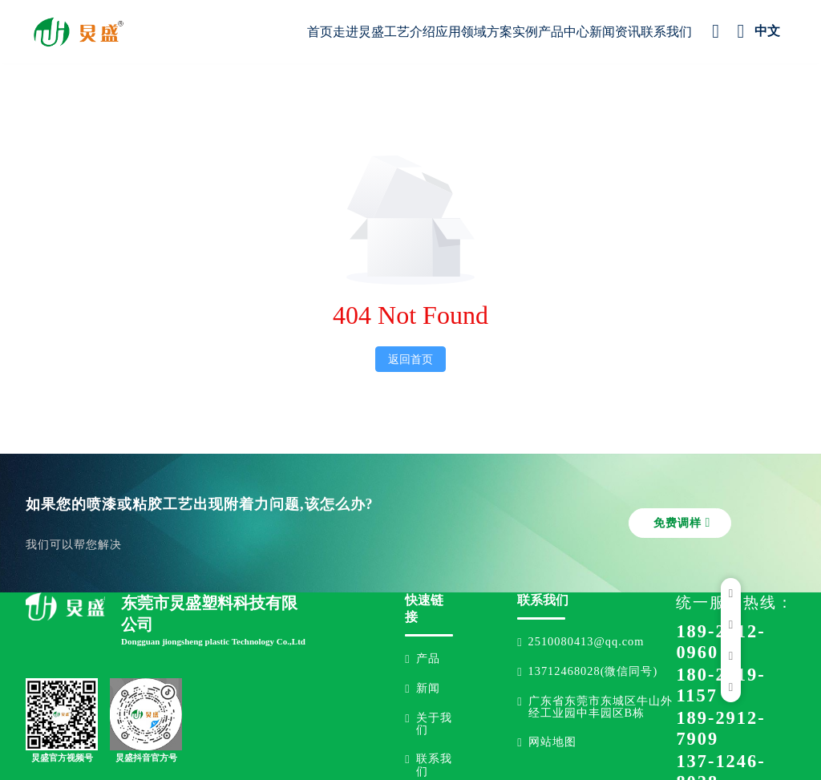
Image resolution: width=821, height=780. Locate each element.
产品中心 (563, 31)
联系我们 (666, 31)
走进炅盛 (358, 31)
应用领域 (461, 31)
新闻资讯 (615, 31)
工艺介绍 (409, 31)
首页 (320, 31)
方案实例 (512, 31)
